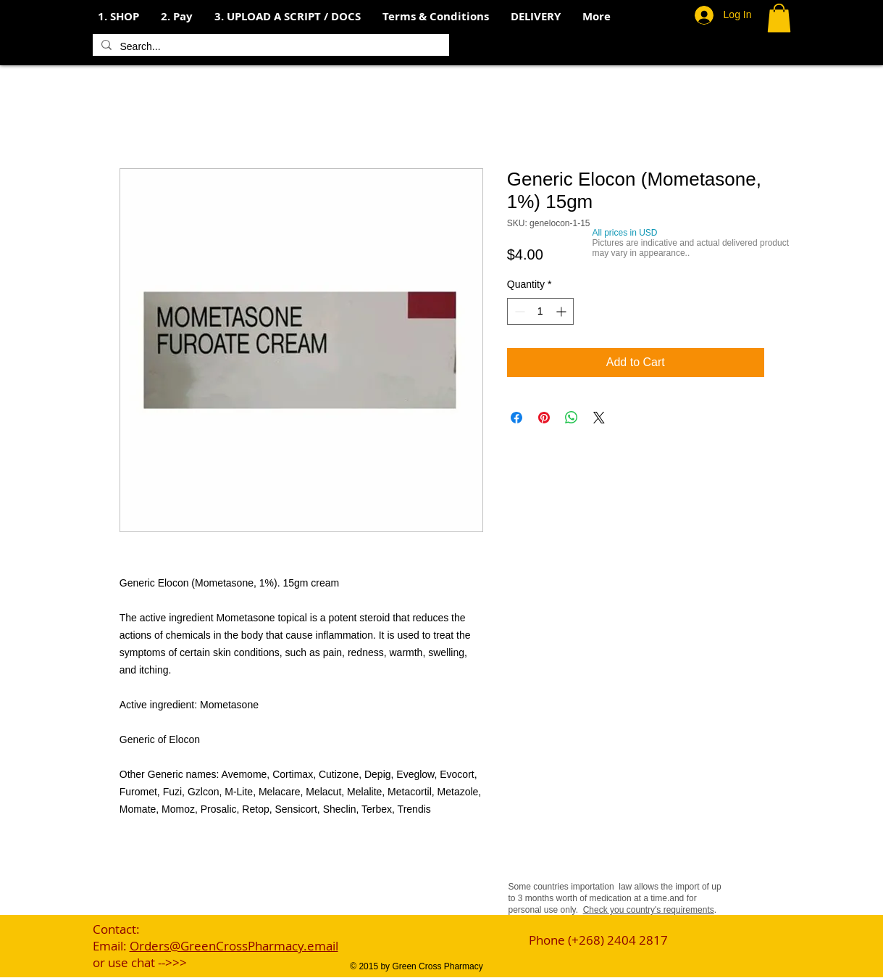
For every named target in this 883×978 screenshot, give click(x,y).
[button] (177, 16)
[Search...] (269, 47)
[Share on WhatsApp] (571, 417)
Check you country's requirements (648, 910)
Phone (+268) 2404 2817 (598, 940)
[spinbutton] (540, 311)
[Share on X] (599, 417)
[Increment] (562, 311)
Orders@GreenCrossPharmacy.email (234, 945)
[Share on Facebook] (516, 417)
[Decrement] (518, 311)
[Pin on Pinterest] (544, 417)
